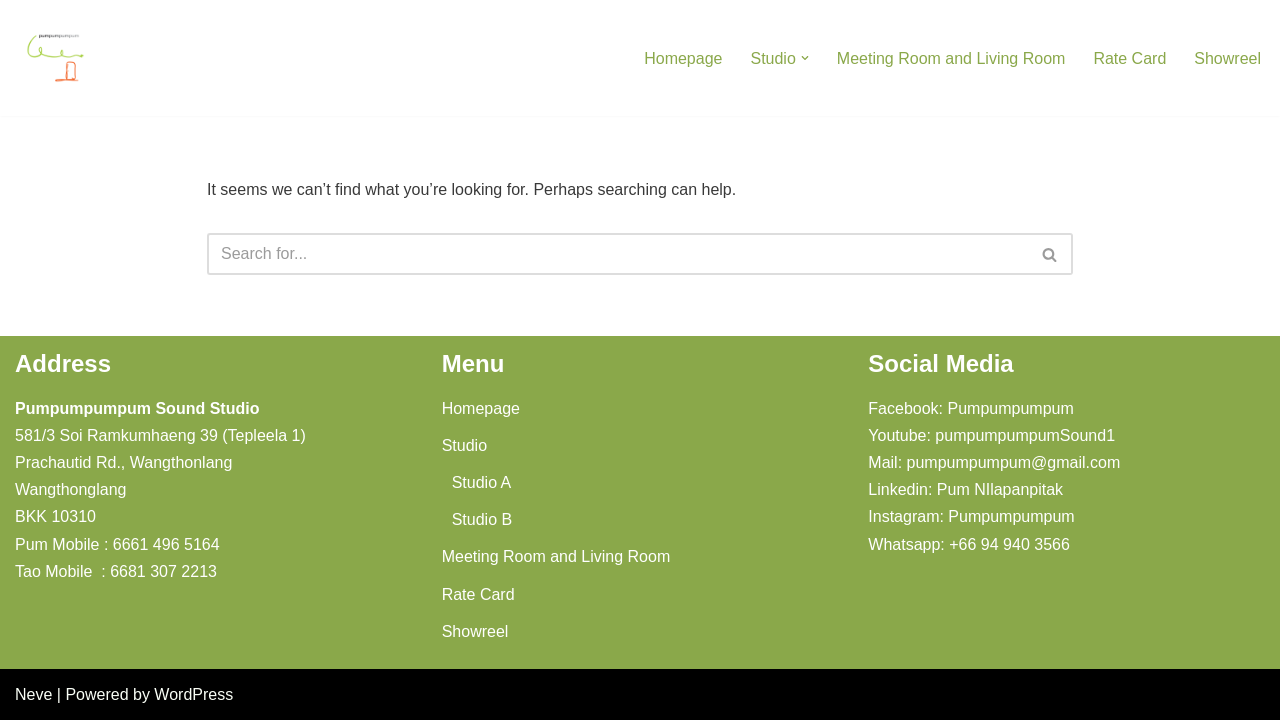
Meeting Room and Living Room (951, 58)
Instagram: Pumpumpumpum (971, 516)
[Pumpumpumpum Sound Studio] (55, 58)
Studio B (482, 519)
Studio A (482, 482)
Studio (464, 445)
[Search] (617, 254)
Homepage (683, 58)
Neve (33, 694)
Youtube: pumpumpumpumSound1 (991, 435)
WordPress (193, 694)
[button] (805, 58)
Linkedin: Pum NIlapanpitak (965, 489)
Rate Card (1129, 58)
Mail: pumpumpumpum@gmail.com (994, 462)
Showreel (1227, 58)
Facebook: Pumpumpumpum (970, 408)
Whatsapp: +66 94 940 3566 (969, 544)
